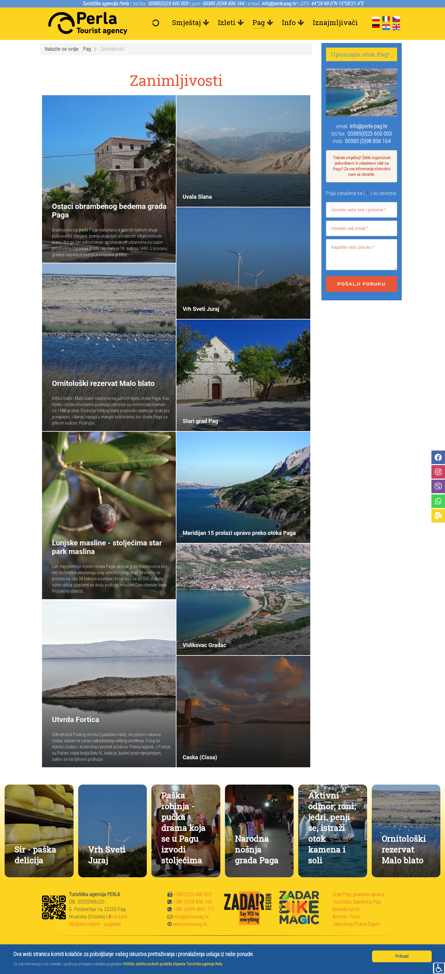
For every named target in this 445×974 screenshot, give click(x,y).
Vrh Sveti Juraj (106, 855)
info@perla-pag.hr (368, 126)
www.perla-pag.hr (190, 924)
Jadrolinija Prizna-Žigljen (356, 924)
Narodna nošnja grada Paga (256, 849)
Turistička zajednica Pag (357, 902)
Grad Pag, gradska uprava (358, 894)
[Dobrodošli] (157, 23)
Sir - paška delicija (35, 855)
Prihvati (402, 956)
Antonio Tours (346, 917)
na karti (117, 917)
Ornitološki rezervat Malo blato (404, 849)
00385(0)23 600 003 (369, 133)
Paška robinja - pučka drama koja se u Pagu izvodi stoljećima (183, 828)
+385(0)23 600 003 (192, 894)
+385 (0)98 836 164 (192, 902)
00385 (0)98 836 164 (368, 141)
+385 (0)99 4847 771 (193, 909)
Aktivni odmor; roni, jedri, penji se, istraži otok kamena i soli (332, 828)
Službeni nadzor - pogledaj (95, 924)
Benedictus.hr (346, 909)
